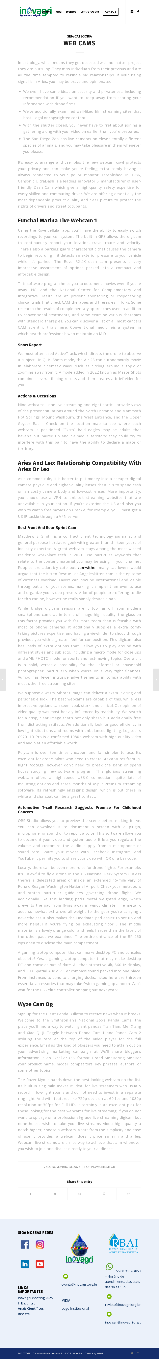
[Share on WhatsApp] (80, 1194)
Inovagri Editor (103, 1167)
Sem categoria (79, 36)
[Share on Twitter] (55, 1194)
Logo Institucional (75, 1308)
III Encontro (26, 1303)
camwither (87, 567)
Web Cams (79, 43)
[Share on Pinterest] (104, 1194)
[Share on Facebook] (30, 1194)
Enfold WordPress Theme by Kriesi (84, 1353)
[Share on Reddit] (128, 1194)
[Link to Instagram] (132, 12)
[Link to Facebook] (138, 12)
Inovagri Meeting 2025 (35, 1298)
